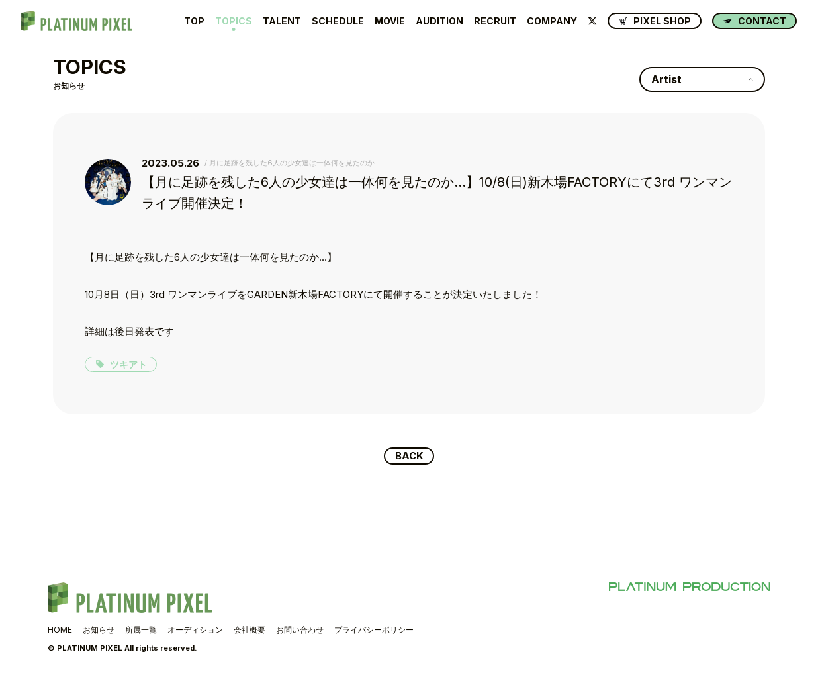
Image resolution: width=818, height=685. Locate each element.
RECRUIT (495, 21)
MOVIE (390, 21)
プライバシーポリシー (374, 631)
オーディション (195, 631)
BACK (409, 456)
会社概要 (249, 631)
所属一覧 (141, 631)
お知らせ (98, 631)
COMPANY (552, 21)
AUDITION (439, 21)
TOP (194, 21)
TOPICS (233, 21)
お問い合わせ (300, 631)
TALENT (282, 21)
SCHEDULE (338, 21)
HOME (60, 631)
